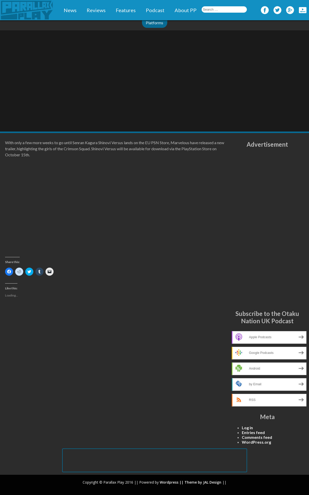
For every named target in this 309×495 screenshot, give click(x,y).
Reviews (96, 10)
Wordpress (169, 482)
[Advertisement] (267, 229)
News (70, 10)
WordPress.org (256, 442)
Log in (247, 427)
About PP (186, 10)
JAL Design (212, 482)
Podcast (155, 10)
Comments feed (257, 437)
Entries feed (253, 432)
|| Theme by (190, 482)
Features (126, 10)
